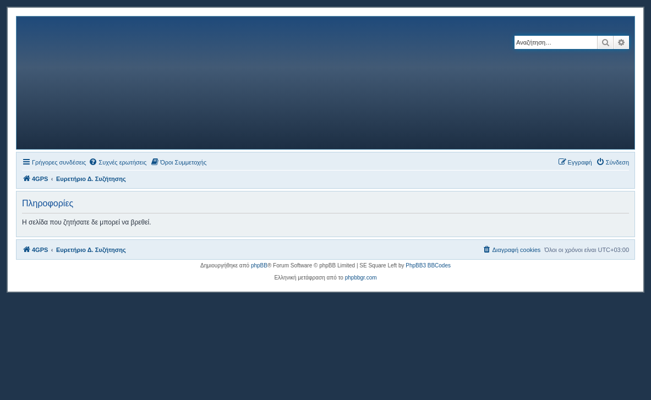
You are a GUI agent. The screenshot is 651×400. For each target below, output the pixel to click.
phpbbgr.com (361, 278)
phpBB (259, 265)
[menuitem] (117, 162)
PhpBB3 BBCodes (428, 265)
